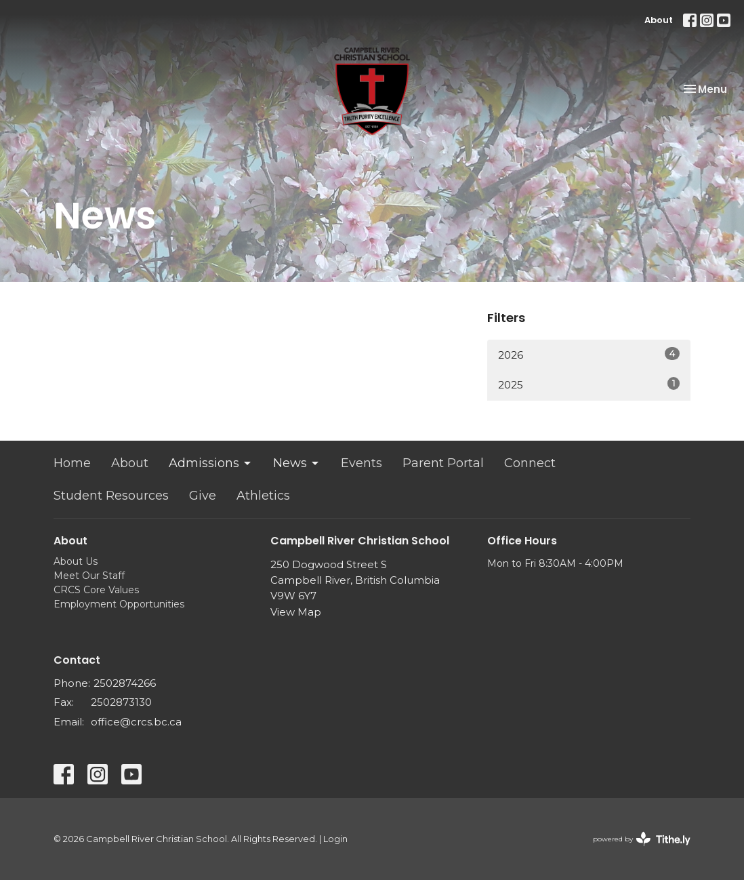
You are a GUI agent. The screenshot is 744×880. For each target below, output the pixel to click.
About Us (76, 561)
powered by (641, 839)
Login (335, 839)
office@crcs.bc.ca (136, 721)
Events (361, 463)
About (658, 20)
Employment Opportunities (119, 604)
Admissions (211, 463)
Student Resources (111, 495)
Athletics (263, 495)
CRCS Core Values (96, 590)
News (297, 463)
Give (202, 495)
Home (72, 463)
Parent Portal (443, 463)
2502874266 (125, 683)
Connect (530, 463)
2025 (589, 384)
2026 (589, 354)
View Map (295, 611)
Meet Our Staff (89, 575)
